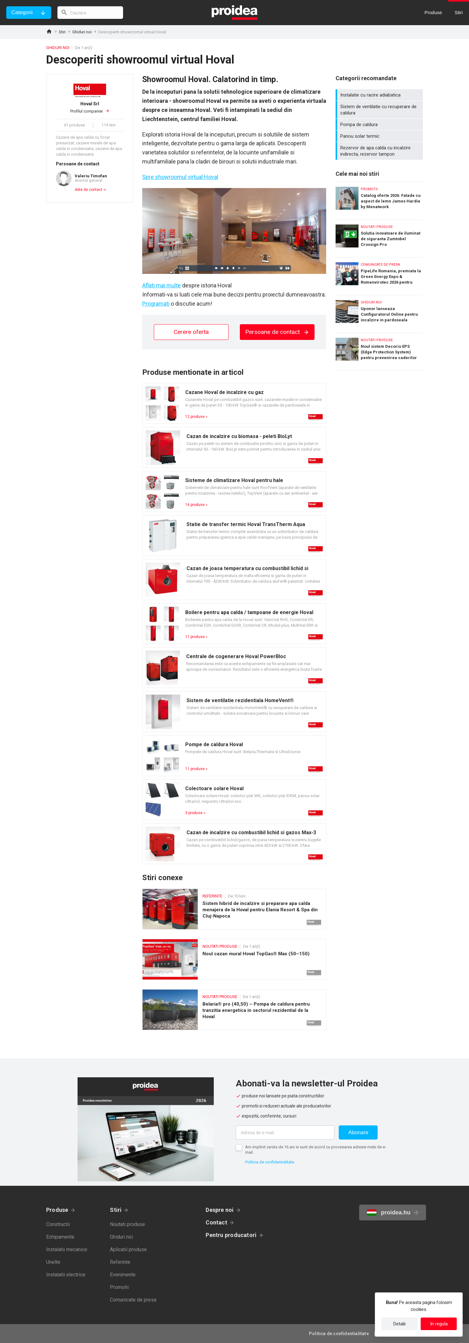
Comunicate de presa (133, 1300)
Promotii (119, 1287)
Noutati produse (127, 1224)
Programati (156, 303)
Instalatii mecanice (66, 1249)
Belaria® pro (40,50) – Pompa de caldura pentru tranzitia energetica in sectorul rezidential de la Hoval (234, 1010)
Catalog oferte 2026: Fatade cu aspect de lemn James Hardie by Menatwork (379, 199)
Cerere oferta (191, 332)
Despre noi (220, 1210)
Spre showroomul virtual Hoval (180, 177)
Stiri (62, 32)
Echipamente (60, 1237)
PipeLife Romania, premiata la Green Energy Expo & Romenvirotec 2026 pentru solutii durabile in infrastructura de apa (379, 275)
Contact (216, 1222)
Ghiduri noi (82, 32)
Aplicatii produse (128, 1249)
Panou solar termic (380, 136)
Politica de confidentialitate (269, 1162)
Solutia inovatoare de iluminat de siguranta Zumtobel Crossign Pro (379, 237)
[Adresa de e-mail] (285, 1132)
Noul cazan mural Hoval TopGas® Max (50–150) (234, 959)
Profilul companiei (90, 107)
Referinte (120, 1262)
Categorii (22, 12)
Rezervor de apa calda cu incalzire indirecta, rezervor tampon (380, 151)
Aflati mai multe (161, 285)
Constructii (58, 1224)
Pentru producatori (231, 1235)
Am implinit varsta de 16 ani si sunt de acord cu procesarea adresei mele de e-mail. (315, 1150)
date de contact (88, 189)
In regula (439, 1324)
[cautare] (90, 12)
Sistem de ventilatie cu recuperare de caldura (380, 110)
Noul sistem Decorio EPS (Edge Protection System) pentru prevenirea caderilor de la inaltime (379, 351)
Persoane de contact (277, 332)
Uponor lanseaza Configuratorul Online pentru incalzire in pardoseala (379, 312)
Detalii (399, 1324)
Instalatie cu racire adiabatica (380, 95)
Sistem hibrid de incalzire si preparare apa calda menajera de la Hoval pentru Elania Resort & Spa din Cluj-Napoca (234, 909)
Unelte (53, 1262)
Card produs (234, 403)
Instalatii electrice (65, 1275)
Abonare (358, 1132)
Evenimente (123, 1275)
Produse (57, 1210)
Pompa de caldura (380, 124)
